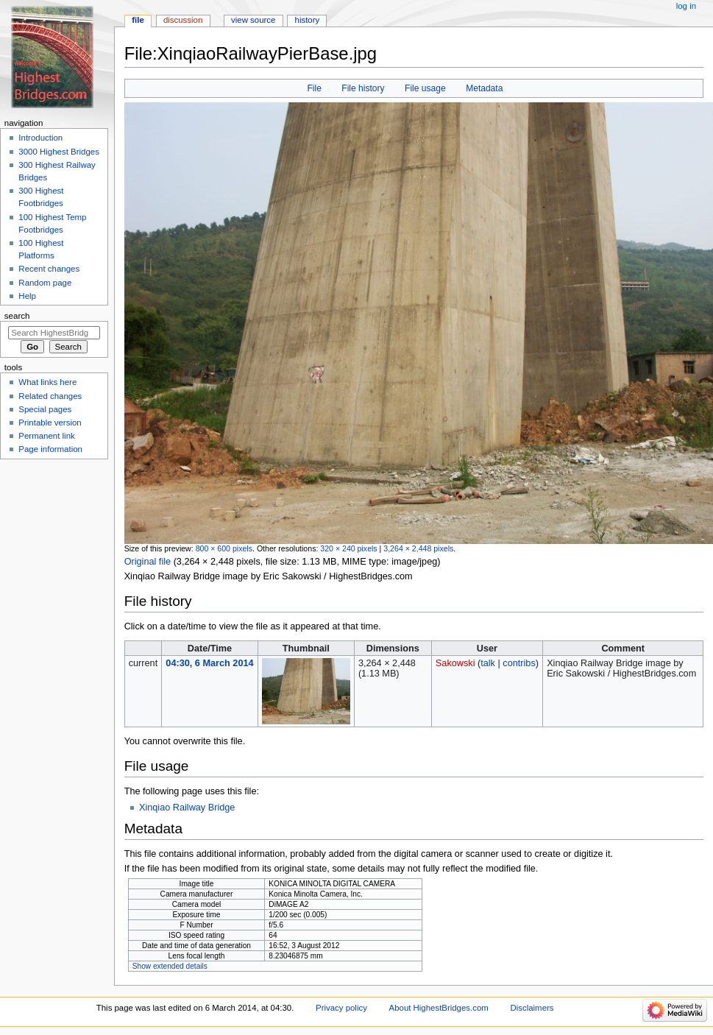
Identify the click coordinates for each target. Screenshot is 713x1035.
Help (27, 296)
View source (253, 19)
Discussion (182, 19)
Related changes (50, 396)
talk (487, 663)
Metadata (484, 88)
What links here (47, 382)
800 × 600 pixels (224, 548)
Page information (50, 449)
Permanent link (46, 435)
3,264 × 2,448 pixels (418, 548)
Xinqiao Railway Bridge (187, 807)
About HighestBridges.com (439, 1007)
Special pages (44, 409)
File (314, 88)
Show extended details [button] (169, 966)
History (307, 19)
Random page (44, 282)
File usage (425, 88)
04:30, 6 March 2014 (209, 663)
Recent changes (48, 268)
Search (17, 315)
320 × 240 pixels (348, 548)
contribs (519, 663)
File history (362, 88)
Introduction (40, 137)
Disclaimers (531, 1007)
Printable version (49, 422)
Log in (686, 5)
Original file (147, 562)
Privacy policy (341, 1007)
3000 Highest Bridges (58, 151)
